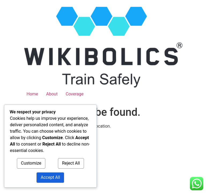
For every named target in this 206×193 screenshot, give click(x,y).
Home (32, 93)
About (52, 93)
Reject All (71, 163)
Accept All (50, 177)
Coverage (75, 93)
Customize (31, 163)
